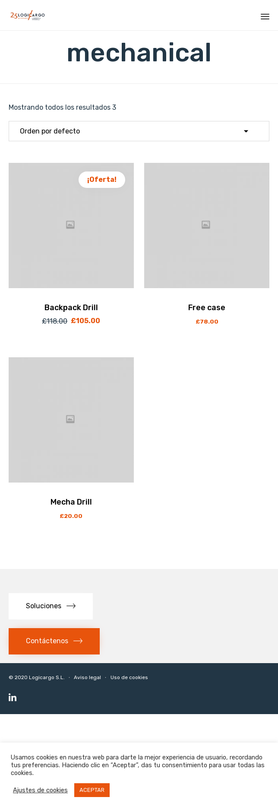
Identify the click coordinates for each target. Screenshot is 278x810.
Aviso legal (87, 677)
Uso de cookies (129, 677)
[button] (51, 606)
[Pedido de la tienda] (139, 131)
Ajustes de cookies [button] (40, 790)
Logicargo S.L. (47, 677)
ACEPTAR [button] (91, 790)
